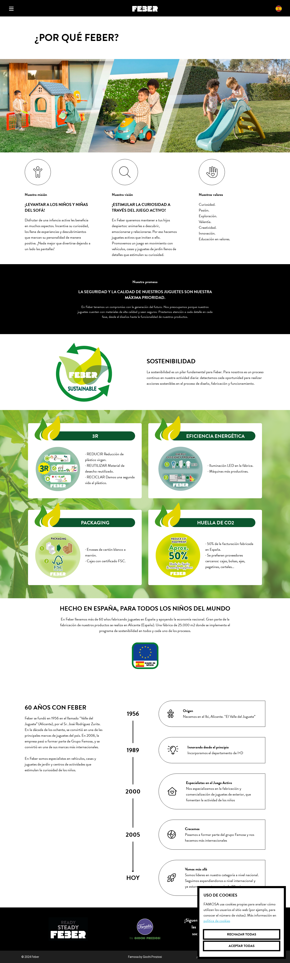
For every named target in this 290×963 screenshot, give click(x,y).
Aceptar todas (242, 945)
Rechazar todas (241, 934)
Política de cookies (216, 921)
